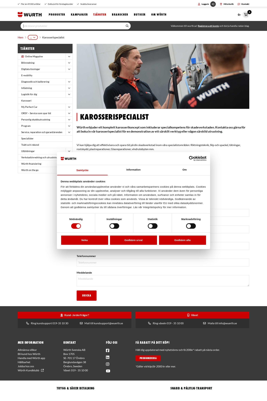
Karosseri (45, 37)
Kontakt (243, 4)
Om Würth (159, 15)
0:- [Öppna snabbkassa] (243, 15)
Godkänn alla (182, 240)
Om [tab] (184, 169)
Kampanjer (79, 15)
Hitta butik (227, 4)
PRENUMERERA (148, 357)
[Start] (30, 15)
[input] (72, 26)
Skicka (86, 295)
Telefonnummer (86, 255)
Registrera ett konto (208, 26)
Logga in (207, 4)
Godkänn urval (133, 240)
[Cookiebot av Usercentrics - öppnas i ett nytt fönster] (191, 158)
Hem (20, 37)
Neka (84, 240)
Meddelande (84, 271)
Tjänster (99, 15)
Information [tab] (133, 169)
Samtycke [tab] (82, 170)
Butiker (140, 15)
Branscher (120, 15)
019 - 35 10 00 (79, 369)
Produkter (57, 15)
